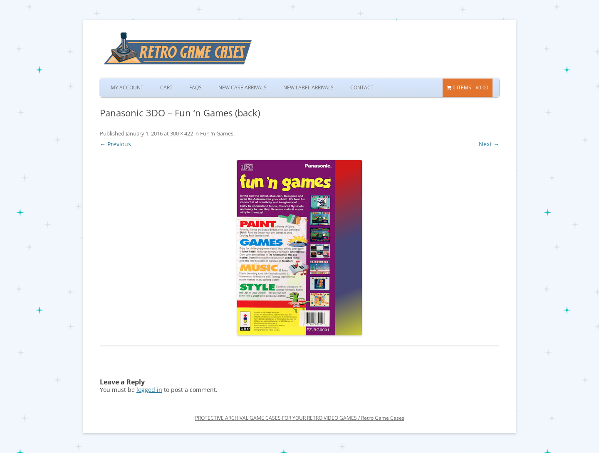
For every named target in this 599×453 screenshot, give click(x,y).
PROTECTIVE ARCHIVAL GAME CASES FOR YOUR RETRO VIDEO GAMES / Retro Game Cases (299, 417)
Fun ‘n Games (216, 133)
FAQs (195, 87)
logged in (149, 390)
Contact (362, 87)
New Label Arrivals (308, 87)
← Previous (115, 144)
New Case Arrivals (242, 87)
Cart (166, 87)
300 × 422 (181, 133)
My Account (127, 87)
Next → (489, 144)
